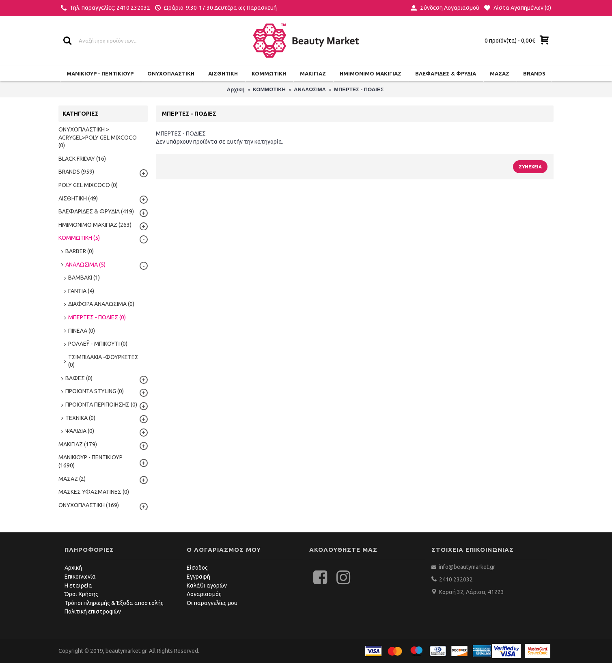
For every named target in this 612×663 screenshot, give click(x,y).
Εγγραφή (198, 576)
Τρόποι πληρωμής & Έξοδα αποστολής (114, 603)
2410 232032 (456, 579)
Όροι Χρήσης (81, 594)
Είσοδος (197, 567)
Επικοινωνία (80, 576)
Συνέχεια (530, 166)
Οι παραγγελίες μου (212, 603)
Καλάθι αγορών (207, 585)
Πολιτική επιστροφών (93, 611)
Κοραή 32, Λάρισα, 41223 (471, 592)
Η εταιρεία (78, 585)
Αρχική (73, 567)
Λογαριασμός (204, 594)
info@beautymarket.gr (466, 567)
